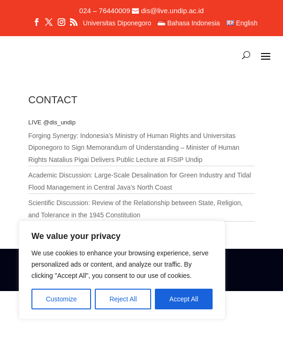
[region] (122, 270)
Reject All (123, 299)
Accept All (183, 299)
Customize (61, 299)
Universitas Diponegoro (117, 23)
